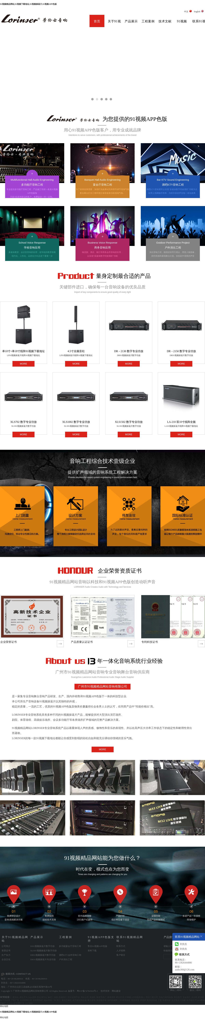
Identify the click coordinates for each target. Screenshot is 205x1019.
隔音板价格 (101, 1000)
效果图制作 (38, 1000)
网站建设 (116, 991)
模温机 (93, 997)
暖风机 (16, 997)
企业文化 (6, 959)
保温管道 (135, 1000)
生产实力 (6, 955)
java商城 (201, 1000)
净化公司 (85, 997)
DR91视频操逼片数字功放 (128, 355)
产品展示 (131, 21)
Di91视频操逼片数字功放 (42, 946)
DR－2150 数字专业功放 (181, 351)
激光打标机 (67, 1000)
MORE (23, 363)
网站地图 (4, 1006)
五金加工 (187, 997)
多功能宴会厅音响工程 (70, 946)
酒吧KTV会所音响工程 (70, 955)
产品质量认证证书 (82, 641)
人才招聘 (120, 950)
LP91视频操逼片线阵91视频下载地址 (23, 355)
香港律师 (111, 997)
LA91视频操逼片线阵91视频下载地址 (181, 426)
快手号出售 (5, 1000)
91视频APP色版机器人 (135, 997)
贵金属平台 (42, 997)
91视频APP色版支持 (182, 24)
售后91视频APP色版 (97, 946)
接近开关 (23, 997)
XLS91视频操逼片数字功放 (23, 426)
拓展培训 (166, 1000)
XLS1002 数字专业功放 (76, 421)
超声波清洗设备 (79, 1000)
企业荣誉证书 (8, 641)
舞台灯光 (120, 997)
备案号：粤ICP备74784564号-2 (83, 991)
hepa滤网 (32, 997)
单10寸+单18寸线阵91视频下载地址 (23, 351)
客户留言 (120, 955)
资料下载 (92, 950)
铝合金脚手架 (74, 997)
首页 (97, 21)
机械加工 (63, 997)
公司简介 (6, 946)
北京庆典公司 (26, 1000)
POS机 (194, 997)
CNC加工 (56, 1000)
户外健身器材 (124, 1000)
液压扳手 (178, 997)
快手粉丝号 (191, 1000)
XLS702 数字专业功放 (23, 421)
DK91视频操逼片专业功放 (43, 959)
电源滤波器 (152, 1000)
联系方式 (120, 946)
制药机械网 (112, 1000)
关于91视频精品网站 (114, 24)
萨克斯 (201, 997)
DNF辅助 (29, 1003)
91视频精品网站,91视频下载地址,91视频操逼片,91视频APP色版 (28, 4)
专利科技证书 (149, 641)
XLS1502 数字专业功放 (128, 421)
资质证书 (6, 950)
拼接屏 (143, 1000)
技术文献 (165, 21)
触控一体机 (53, 997)
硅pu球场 (48, 1000)
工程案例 (148, 21)
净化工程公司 (152, 997)
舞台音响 (91, 1000)
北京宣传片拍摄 (178, 1000)
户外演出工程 (65, 959)
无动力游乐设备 (166, 997)
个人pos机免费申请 (15, 1003)
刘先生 (181, 944)
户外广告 (15, 1000)
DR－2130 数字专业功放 (128, 351)
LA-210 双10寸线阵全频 (181, 421)
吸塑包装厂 (101, 997)
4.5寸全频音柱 (76, 351)
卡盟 (160, 1000)
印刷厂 (3, 1003)
